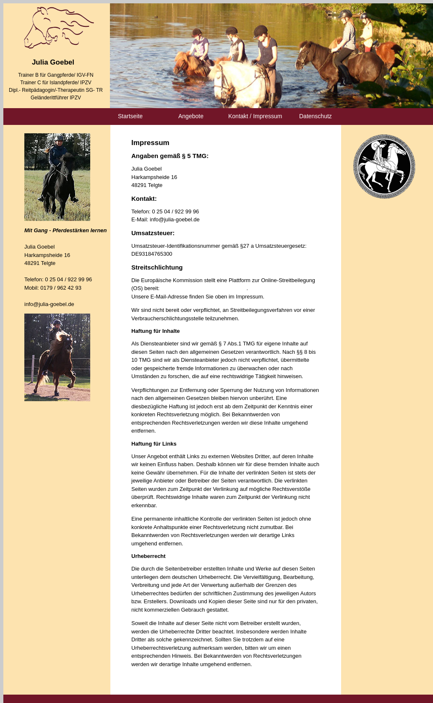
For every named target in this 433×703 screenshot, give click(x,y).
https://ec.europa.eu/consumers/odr (204, 288)
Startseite (130, 116)
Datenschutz (315, 116)
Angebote (190, 116)
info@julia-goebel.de (49, 304)
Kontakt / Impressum (255, 116)
